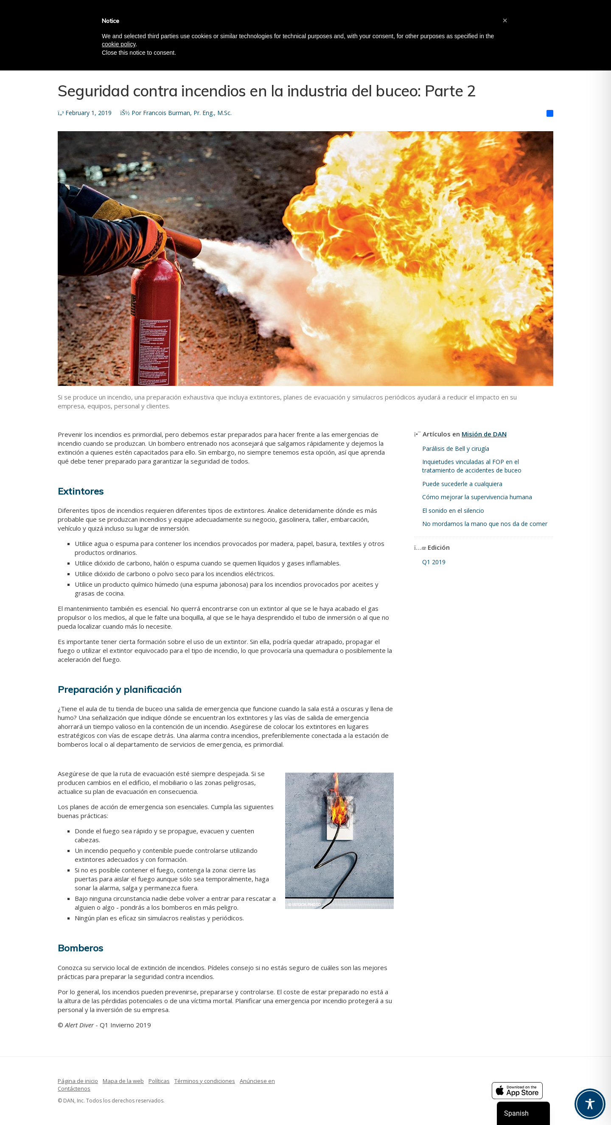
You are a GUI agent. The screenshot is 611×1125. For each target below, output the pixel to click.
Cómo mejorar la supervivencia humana (477, 497)
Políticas (159, 1081)
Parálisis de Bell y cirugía (455, 448)
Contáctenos (74, 1088)
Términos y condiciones (204, 1081)
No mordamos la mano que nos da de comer (484, 524)
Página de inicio (78, 1081)
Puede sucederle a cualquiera (462, 484)
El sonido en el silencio (453, 510)
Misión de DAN (484, 434)
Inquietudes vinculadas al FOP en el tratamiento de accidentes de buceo (471, 466)
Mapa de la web (123, 1081)
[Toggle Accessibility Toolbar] (590, 1104)
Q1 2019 (434, 562)
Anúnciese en (257, 1081)
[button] (505, 20)
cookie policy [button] (118, 44)
